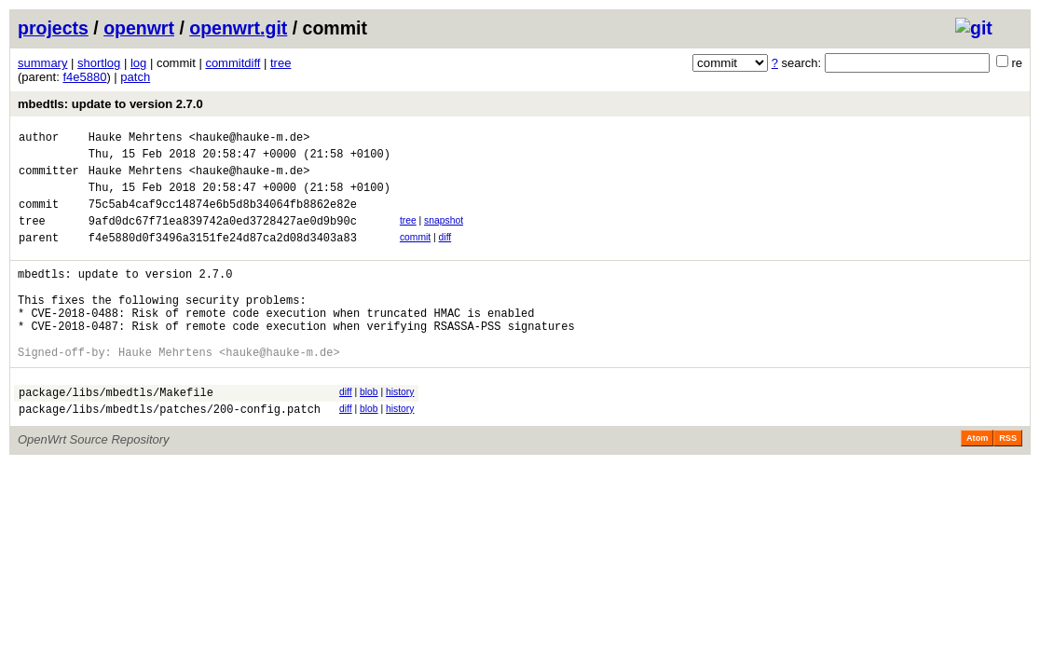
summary (42, 63)
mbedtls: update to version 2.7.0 (110, 104)
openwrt (138, 28)
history (400, 431)
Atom (977, 482)
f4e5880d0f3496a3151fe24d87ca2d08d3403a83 (223, 257)
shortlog (98, 63)
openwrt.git (238, 28)
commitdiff (232, 63)
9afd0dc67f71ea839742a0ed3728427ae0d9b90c (223, 237)
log (138, 63)
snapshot (443, 234)
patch (135, 77)
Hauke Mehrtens (136, 139)
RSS (1008, 482)
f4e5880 (84, 77)
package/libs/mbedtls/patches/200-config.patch (170, 453)
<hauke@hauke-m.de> (249, 139)
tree (280, 63)
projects (53, 28)
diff (445, 254)
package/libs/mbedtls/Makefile (116, 434)
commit (415, 254)
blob (369, 431)
